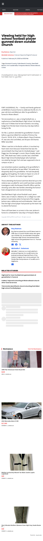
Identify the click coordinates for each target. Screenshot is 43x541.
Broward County (11, 63)
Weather (15, 10)
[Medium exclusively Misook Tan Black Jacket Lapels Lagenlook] (21, 467)
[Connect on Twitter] (20, 244)
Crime (4, 67)
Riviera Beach (35, 65)
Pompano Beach (24, 65)
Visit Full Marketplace (34, 349)
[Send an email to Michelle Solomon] (12, 264)
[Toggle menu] (3, 4)
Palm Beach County (24, 63)
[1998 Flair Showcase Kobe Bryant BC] (21, 364)
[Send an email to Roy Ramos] (12, 244)
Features (40, 10)
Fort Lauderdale (12, 65)
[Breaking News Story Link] (27, 13)
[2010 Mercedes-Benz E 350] (21, 415)
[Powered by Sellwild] (38, 535)
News (4, 10)
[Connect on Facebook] (16, 244)
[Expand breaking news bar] (40, 13)
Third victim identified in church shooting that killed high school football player (20, 287)
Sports (28, 10)
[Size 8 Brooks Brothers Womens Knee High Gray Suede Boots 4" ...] (21, 520)
